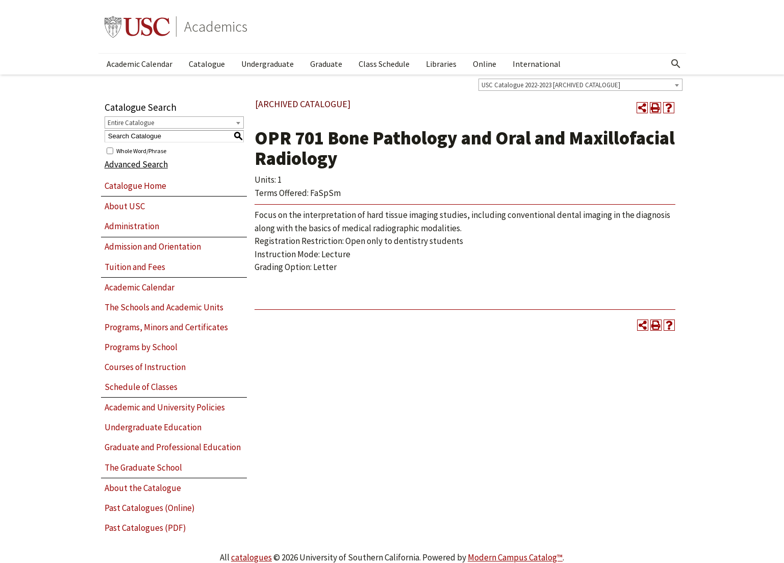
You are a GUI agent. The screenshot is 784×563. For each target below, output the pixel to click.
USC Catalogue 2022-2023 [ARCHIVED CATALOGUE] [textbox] (551, 85)
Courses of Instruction (145, 367)
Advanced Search (136, 164)
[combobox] (580, 85)
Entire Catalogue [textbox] (131, 122)
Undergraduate (267, 64)
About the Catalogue (143, 488)
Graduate (326, 64)
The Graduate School (143, 467)
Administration (132, 226)
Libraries (441, 64)
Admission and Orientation (153, 246)
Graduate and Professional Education (173, 447)
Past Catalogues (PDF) (145, 527)
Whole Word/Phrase (141, 150)
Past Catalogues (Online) (150, 507)
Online (484, 64)
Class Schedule (384, 64)
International (537, 64)
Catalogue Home (135, 185)
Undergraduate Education (153, 427)
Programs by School (141, 347)
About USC (125, 206)
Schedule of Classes (141, 387)
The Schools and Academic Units (164, 307)
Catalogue (207, 64)
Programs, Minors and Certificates (166, 327)
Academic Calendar (139, 64)
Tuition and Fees (135, 267)
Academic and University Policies (165, 407)
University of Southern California (137, 26)
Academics (215, 26)
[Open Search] (676, 64)
